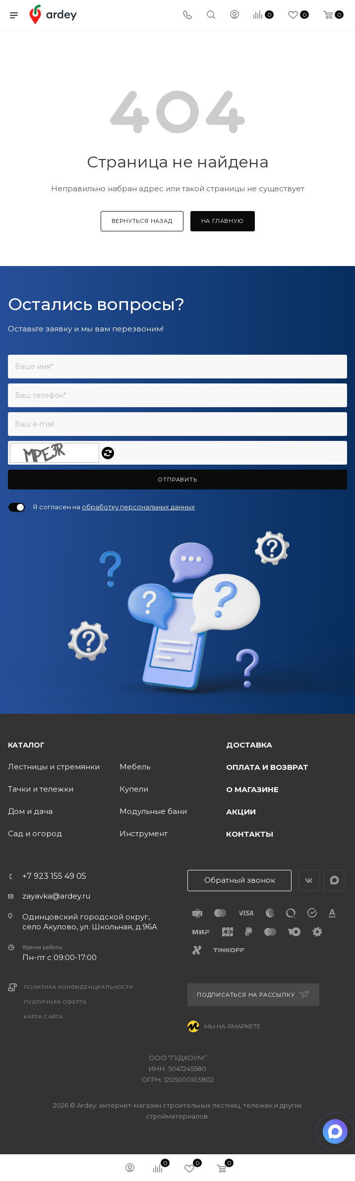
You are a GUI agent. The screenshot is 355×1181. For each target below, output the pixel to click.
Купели (133, 789)
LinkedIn (334, 880)
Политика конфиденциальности (78, 987)
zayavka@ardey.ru (56, 896)
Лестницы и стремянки (54, 766)
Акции (241, 811)
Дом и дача (30, 811)
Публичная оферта (55, 1002)
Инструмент (143, 833)
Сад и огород (35, 833)
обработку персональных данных (138, 507)
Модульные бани (153, 811)
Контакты (249, 834)
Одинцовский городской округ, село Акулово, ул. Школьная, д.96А (89, 921)
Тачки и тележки (40, 789)
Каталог (26, 745)
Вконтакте (309, 880)
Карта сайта (43, 1017)
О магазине (252, 789)
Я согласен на (114, 507)
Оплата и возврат (267, 767)
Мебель (134, 766)
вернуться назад (142, 220)
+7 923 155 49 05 (54, 876)
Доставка (249, 745)
